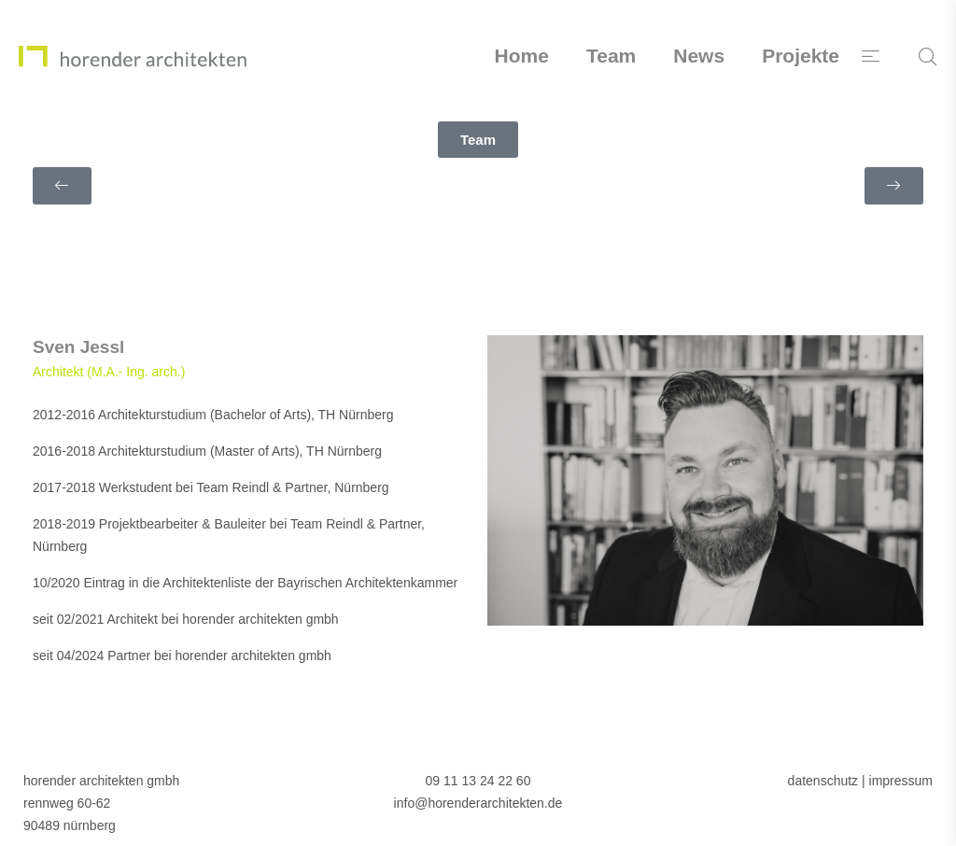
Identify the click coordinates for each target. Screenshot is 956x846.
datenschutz (823, 780)
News (698, 55)
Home (522, 55)
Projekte (800, 55)
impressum (901, 780)
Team (611, 55)
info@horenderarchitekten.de (478, 803)
